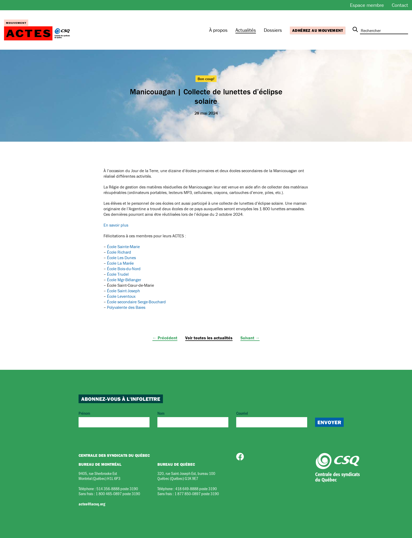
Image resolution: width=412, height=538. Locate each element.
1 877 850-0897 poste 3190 (196, 493)
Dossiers (273, 30)
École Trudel (118, 274)
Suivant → (250, 337)
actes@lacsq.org (92, 503)
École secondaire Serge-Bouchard (136, 301)
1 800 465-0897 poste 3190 (118, 493)
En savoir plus (116, 225)
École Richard (119, 252)
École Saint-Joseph (123, 290)
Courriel (271, 418)
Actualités (245, 30)
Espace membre (367, 5)
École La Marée (120, 263)
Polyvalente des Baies (126, 307)
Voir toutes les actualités (209, 337)
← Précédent (164, 337)
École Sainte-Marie (123, 246)
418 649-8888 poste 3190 (196, 488)
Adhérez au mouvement (317, 30)
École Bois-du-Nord (124, 268)
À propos (218, 30)
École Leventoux (121, 296)
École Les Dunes (121, 257)
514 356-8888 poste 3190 (117, 488)
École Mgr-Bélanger (124, 279)
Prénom (114, 418)
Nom (192, 418)
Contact (400, 5)
